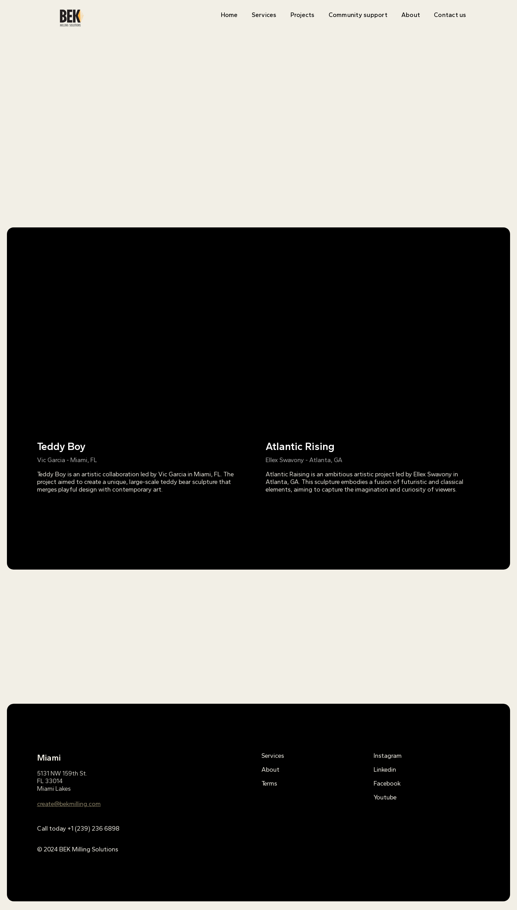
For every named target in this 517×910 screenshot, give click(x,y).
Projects (303, 15)
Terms (269, 783)
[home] (72, 18)
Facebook (387, 783)
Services (264, 15)
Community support (358, 15)
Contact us (450, 15)
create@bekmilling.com (69, 804)
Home (229, 15)
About (410, 15)
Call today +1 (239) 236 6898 (78, 828)
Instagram (388, 755)
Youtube (385, 797)
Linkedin (385, 769)
